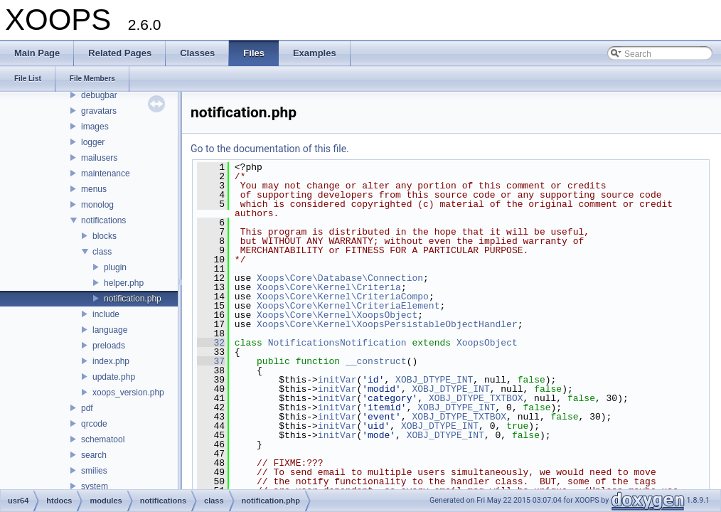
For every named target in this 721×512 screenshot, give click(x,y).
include (105, 314)
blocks (104, 236)
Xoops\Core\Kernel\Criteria (329, 287)
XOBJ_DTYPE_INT (434, 379)
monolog (97, 205)
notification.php (132, 299)
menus (94, 189)
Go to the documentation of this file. (270, 148)
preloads (108, 346)
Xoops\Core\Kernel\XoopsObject (337, 315)
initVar (337, 379)
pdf (87, 408)
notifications (103, 220)
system (94, 486)
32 (211, 342)
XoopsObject (487, 342)
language (109, 330)
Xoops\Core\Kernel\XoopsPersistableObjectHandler (387, 324)
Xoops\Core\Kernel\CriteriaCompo (343, 296)
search (94, 455)
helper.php (124, 283)
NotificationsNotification (337, 342)
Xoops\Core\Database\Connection (340, 278)
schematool (102, 439)
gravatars (99, 111)
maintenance (105, 173)
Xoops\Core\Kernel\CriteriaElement (348, 305)
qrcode (94, 424)
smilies (94, 471)
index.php (110, 361)
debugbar (99, 95)
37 (211, 361)
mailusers (99, 158)
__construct (376, 361)
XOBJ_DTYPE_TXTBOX (476, 398)
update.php (113, 377)
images (95, 127)
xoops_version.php (128, 393)
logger (93, 142)
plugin (115, 267)
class (102, 252)
